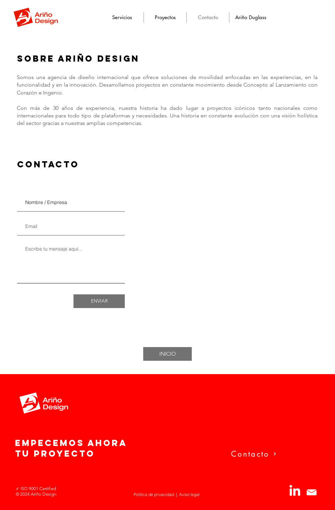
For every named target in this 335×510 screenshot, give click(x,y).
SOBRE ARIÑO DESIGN (78, 58)
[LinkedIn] (295, 491)
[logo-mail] (311, 491)
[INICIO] (167, 354)
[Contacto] (274, 454)
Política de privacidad (154, 494)
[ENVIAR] (99, 301)
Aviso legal (189, 494)
